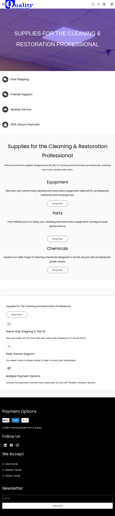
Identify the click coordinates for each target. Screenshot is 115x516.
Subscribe (57, 505)
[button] (104, 4)
